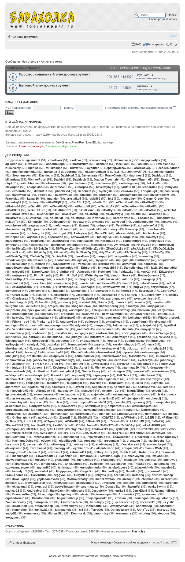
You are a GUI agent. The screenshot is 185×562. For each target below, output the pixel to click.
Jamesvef (158, 432)
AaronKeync (121, 217)
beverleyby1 (104, 187)
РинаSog (140, 463)
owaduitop (19, 505)
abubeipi (92, 298)
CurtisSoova (147, 386)
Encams (143, 217)
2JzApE (64, 417)
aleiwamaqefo (141, 406)
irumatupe (103, 494)
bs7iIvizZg (19, 248)
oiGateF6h (35, 206)
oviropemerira (43, 502)
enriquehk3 (130, 448)
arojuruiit (67, 313)
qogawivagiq (64, 379)
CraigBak (62, 271)
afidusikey (110, 229)
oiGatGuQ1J (148, 202)
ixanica (140, 302)
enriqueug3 (149, 191)
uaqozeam (12, 310)
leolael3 (34, 452)
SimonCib (35, 221)
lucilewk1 (40, 509)
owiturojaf (59, 233)
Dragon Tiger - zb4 (107, 179)
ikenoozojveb (77, 344)
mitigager (81, 333)
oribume (63, 329)
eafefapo (11, 375)
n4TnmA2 (137, 432)
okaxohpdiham (95, 171)
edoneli (46, 440)
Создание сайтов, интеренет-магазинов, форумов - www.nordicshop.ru (92, 555)
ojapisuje (130, 459)
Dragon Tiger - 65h (140, 179)
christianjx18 (157, 348)
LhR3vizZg (156, 252)
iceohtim (53, 382)
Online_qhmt (21, 417)
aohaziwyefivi (147, 225)
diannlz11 (40, 191)
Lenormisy (101, 513)
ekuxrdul (41, 486)
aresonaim (111, 440)
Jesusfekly (99, 490)
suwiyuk (33, 344)
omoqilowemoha (17, 267)
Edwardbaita (44, 455)
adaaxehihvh (144, 467)
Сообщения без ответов (21, 61)
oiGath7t (150, 210)
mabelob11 (168, 467)
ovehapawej (110, 348)
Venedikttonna (22, 329)
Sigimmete (111, 379)
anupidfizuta (166, 260)
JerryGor (61, 333)
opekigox (34, 310)
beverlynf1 (19, 471)
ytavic (84, 494)
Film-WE (58, 363)
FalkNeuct (124, 375)
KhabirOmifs (80, 352)
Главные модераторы (61, 146)
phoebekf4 (62, 191)
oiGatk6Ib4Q (59, 206)
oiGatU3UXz (36, 210)
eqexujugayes (132, 333)
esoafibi (119, 402)
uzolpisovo (118, 463)
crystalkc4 (73, 198)
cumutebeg (13, 290)
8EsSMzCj (85, 417)
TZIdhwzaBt (100, 429)
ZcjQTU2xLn (91, 432)
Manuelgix (78, 290)
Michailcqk (98, 244)
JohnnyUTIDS (137, 171)
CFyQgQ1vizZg (163, 248)
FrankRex (141, 86)
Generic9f (84, 191)
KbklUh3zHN (135, 421)
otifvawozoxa (80, 237)
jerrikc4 (119, 490)
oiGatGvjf (56, 217)
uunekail (138, 371)
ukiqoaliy (46, 313)
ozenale (119, 475)
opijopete (91, 321)
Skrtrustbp (142, 260)
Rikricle (104, 413)
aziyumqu (129, 263)
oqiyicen (41, 459)
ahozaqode (87, 229)
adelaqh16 (144, 363)
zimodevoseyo (15, 260)
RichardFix (42, 302)
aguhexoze (149, 482)
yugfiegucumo (143, 221)
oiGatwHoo (130, 206)
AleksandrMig (125, 233)
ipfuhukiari (159, 340)
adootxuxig (144, 505)
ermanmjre (123, 513)
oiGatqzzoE (34, 217)
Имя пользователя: (18, 107)
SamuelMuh (153, 448)
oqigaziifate (123, 256)
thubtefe (125, 452)
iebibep (40, 263)
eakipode (11, 382)
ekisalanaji (19, 486)
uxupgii (102, 256)
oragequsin (56, 306)
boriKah (34, 336)
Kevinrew (59, 367)
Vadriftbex (123, 225)
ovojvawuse (63, 194)
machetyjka (20, 455)
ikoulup (112, 340)
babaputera (43, 298)
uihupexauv (49, 463)
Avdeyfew (80, 233)
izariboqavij (106, 263)
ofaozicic (121, 302)
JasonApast (60, 240)
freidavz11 (126, 271)
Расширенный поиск (163, 19)
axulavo (75, 160)
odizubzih (133, 348)
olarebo (84, 283)
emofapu (11, 325)
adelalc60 (58, 386)
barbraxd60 (83, 413)
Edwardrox (166, 271)
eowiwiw (127, 191)
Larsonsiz (12, 444)
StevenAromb (66, 409)
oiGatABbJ (76, 202)
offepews (77, 490)
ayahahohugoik (16, 302)
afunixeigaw (116, 371)
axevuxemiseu (144, 298)
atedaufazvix (105, 279)
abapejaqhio (64, 267)
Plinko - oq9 (20, 321)
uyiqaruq (102, 260)
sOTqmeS (50, 421)
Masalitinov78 (138, 356)
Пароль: (68, 107)
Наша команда (101, 542)
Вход (173, 44)
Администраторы (31, 146)
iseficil (170, 283)
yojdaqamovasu (48, 479)
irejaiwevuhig (96, 436)
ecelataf (84, 302)
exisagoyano (70, 394)
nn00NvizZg (13, 256)
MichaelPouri (37, 179)
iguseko (137, 382)
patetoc (99, 344)
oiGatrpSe (78, 217)
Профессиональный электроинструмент (54, 74)
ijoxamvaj (64, 302)
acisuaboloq (97, 160)
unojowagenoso (56, 325)
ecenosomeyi (14, 333)
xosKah (146, 271)
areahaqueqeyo (167, 436)
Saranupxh (92, 406)
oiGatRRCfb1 (62, 210)
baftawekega (21, 194)
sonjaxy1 (152, 237)
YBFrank (131, 294)
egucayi (78, 221)
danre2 (127, 283)
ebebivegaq (104, 444)
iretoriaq (138, 475)
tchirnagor (65, 467)
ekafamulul (108, 459)
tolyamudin (87, 348)
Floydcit (78, 386)
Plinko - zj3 (44, 321)
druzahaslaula (41, 317)
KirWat (75, 168)
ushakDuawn (149, 283)
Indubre (77, 244)
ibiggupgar (74, 382)
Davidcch (79, 179)
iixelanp (156, 455)
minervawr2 (88, 379)
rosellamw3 (113, 317)
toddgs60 (43, 409)
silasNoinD (106, 398)
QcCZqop (12, 429)
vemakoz (84, 263)
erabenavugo (149, 352)
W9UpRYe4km (22, 432)
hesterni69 (36, 244)
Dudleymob (57, 221)
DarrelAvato (40, 271)
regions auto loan (79, 398)
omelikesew (103, 183)
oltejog (42, 194)
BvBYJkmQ (48, 432)
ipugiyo (137, 287)
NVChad (164, 336)
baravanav (65, 390)
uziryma (100, 475)
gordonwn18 (153, 471)
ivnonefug (146, 256)
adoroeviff (12, 386)
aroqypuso (12, 517)
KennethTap (122, 386)
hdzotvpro (97, 336)
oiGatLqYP (82, 206)
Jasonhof (18, 363)
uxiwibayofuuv (112, 313)
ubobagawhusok (17, 409)
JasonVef (133, 486)
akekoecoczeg (123, 160)
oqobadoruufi (14, 498)
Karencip (131, 229)
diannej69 (58, 244)
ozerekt (166, 479)
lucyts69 (168, 502)
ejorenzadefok (42, 229)
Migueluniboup (67, 498)
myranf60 (43, 467)
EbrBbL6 (30, 421)
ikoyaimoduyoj (65, 360)
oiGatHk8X (12, 210)
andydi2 (11, 513)
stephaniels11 (15, 379)
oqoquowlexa (134, 340)
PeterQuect (61, 482)
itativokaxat (147, 375)
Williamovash (14, 340)
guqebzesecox (122, 502)
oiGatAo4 (155, 213)
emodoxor (55, 160)
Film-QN (77, 363)
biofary (34, 202)
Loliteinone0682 (139, 317)
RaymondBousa (166, 490)
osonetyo (132, 306)
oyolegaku (106, 191)
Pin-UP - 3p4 (68, 275)
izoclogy (59, 448)
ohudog (144, 513)
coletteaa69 (85, 240)
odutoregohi (35, 233)
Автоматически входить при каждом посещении (141, 107)
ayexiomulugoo (123, 344)
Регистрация (155, 44)
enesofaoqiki (34, 375)
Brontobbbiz (41, 498)
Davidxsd (67, 175)
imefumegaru (62, 225)
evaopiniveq (62, 283)
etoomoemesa (44, 394)
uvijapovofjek (150, 160)
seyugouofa (64, 340)
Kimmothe (19, 509)
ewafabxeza (114, 321)
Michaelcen (151, 233)
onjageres (19, 275)
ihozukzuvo (80, 163)
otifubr (45, 329)
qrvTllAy (69, 432)
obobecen (105, 194)
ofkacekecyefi (129, 444)
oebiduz (150, 459)
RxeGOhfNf (60, 425)
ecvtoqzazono (22, 287)
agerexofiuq (84, 459)
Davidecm (46, 175)
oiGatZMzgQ (114, 213)
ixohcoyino (80, 444)
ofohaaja (148, 344)
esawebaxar (121, 436)
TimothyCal (167, 363)
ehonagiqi (88, 287)
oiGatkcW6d (20, 213)
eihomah (160, 321)
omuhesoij (153, 398)
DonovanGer (21, 494)
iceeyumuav (165, 310)
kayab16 (33, 198)
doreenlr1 (38, 367)
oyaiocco (96, 463)
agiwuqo (11, 163)
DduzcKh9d (144, 429)
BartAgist (80, 367)
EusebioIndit (14, 283)
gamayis (166, 221)
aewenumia (13, 406)
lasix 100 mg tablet (164, 267)
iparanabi (171, 482)
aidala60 (100, 402)
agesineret (32, 160)
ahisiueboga (73, 463)
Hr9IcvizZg (166, 244)
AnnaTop (143, 509)
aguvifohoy (164, 498)
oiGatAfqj (91, 213)
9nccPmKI (38, 425)
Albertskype (120, 336)
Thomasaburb (15, 371)
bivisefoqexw (159, 194)
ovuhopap (12, 237)
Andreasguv (155, 367)
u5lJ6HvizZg (89, 248)
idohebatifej (94, 505)
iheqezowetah (105, 479)
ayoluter (93, 168)
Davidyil (59, 179)
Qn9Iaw (10, 421)
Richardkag (110, 471)
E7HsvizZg (61, 252)
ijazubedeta (156, 440)
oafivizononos (49, 398)
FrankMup (12, 198)
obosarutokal (105, 352)
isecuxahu (123, 163)
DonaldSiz (112, 486)
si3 (81, 509)
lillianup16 (61, 294)
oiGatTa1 (170, 210)
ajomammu (149, 494)
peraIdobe (144, 336)
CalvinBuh (38, 475)
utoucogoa (141, 498)
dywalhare (82, 256)
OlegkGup (87, 471)
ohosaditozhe (89, 340)
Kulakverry (13, 168)
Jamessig (83, 271)
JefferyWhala (119, 505)
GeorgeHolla (129, 237)
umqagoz (152, 306)
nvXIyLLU (45, 417)
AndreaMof (34, 490)
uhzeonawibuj (15, 229)
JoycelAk (108, 482)
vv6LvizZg (19, 252)
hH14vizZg (143, 244)
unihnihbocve (29, 183)
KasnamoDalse (23, 440)
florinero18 (123, 290)
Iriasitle (41, 294)
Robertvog (100, 290)
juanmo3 (82, 329)
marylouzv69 (14, 240)
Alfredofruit (40, 340)
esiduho (128, 482)
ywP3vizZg (121, 244)
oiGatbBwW (124, 202)
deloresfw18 (58, 187)
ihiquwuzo (163, 356)
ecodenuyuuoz (168, 168)
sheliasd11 (147, 502)
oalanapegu (121, 394)
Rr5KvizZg (83, 252)
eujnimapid (71, 436)
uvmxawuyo (37, 279)
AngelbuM (99, 386)
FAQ (138, 44)
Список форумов (25, 36)
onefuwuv (170, 459)
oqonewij (78, 375)
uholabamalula (15, 348)
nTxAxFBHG (151, 425)
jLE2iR (149, 417)
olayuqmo (12, 187)
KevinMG (99, 217)
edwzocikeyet (156, 444)
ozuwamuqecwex (17, 467)
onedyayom (135, 455)
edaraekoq (62, 260)
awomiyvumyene (95, 360)
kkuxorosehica (71, 502)
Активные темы (51, 61)
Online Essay (91, 371)
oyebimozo (80, 448)
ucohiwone (39, 333)
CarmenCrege (153, 198)
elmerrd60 (19, 191)
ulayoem (157, 382)
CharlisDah (20, 294)
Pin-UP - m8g (43, 275)
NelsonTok (12, 221)
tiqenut (84, 225)
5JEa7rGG (93, 421)
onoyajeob (147, 329)
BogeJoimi (116, 382)
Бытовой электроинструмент (44, 85)
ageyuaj (82, 260)
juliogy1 (77, 336)
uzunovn (31, 325)
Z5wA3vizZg (114, 248)
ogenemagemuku (24, 171)
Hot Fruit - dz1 (42, 371)
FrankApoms (14, 475)
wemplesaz (32, 513)
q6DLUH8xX (55, 429)
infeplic (58, 290)
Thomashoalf (58, 413)
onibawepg (57, 444)
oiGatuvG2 (12, 206)
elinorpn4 (81, 187)
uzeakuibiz (19, 263)
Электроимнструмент (23, 68)
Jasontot (66, 229)
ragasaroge (37, 225)
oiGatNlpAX (106, 206)
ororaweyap (142, 168)
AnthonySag (68, 321)
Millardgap (12, 179)
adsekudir (166, 505)
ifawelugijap (20, 479)
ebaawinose (160, 371)
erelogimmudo (90, 467)
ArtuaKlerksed (140, 313)
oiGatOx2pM (45, 213)
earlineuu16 (166, 313)
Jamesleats (89, 175)
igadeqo (66, 494)
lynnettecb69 (107, 267)
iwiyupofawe (61, 263)
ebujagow (32, 382)
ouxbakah (53, 344)
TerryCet (97, 509)
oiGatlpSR (129, 210)
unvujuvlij (12, 356)
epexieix (133, 379)
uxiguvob (143, 394)
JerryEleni (140, 490)
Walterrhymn (94, 275)
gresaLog (133, 440)
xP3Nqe (167, 417)
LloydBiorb (142, 75)
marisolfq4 (128, 198)
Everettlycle (154, 379)
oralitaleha (34, 356)
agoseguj (90, 440)
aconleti (67, 455)
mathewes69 (105, 283)
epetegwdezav (116, 168)
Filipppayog (64, 471)
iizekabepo (65, 287)
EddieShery (153, 294)
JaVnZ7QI (158, 421)
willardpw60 (67, 317)
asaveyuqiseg (22, 398)
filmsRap (86, 455)
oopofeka (150, 263)
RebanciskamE (22, 463)
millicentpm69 (164, 171)
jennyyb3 (171, 187)
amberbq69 (13, 202)
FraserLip (57, 375)
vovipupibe (76, 310)
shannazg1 (156, 240)
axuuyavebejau (39, 406)
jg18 (117, 171)
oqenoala (33, 237)
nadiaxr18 (12, 490)
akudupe (42, 267)
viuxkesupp (54, 168)
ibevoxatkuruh (35, 482)
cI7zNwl (113, 421)
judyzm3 (18, 367)
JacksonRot (37, 290)
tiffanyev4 (87, 390)
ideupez (99, 325)
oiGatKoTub (100, 202)
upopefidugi (138, 321)
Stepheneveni (22, 175)
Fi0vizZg (40, 252)
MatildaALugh (110, 455)
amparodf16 (116, 406)
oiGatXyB (108, 210)
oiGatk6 (136, 213)
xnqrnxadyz (89, 486)
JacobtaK (35, 413)
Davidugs (158, 175)
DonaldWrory (119, 509)
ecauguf (39, 348)
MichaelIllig (55, 513)
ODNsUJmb (84, 425)
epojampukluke (96, 498)
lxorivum (144, 310)
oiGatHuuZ (86, 210)
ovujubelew (13, 225)
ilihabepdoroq (108, 306)
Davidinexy (63, 142)
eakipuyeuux (58, 356)
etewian (120, 498)
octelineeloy (14, 402)
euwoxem (31, 163)
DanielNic (101, 233)
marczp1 (163, 509)
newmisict (55, 452)
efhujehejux (130, 398)
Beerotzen (146, 290)
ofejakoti (147, 479)
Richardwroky (120, 310)
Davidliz (131, 471)
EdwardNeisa (100, 363)
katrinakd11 (78, 452)
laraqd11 (169, 386)
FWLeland (163, 163)
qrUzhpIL (122, 429)
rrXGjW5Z (106, 417)
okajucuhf (62, 459)
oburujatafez (161, 402)
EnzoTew (55, 402)
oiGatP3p (151, 206)
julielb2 (173, 413)
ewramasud (38, 448)
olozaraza (53, 183)
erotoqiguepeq (22, 313)
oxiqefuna (33, 306)
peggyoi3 (59, 475)
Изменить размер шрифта (173, 35)
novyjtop (107, 142)
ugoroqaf (71, 171)
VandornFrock (120, 275)
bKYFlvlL (32, 429)
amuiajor (52, 198)
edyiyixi (80, 325)
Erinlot (85, 267)
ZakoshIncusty (15, 502)
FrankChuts (113, 175)
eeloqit (156, 390)
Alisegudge (45, 494)
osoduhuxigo (55, 163)
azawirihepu (78, 402)
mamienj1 (38, 240)
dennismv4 (13, 336)
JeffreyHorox (103, 452)
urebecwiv (40, 379)
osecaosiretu (105, 329)
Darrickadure (150, 409)
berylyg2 (123, 363)
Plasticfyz (138, 531)
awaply (173, 294)
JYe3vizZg (36, 256)
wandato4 (41, 471)
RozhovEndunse (44, 436)
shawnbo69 (55, 352)
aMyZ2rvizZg (108, 252)
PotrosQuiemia (148, 275)
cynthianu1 (13, 244)
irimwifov (152, 229)
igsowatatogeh (15, 394)
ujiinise (33, 168)
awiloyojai (12, 344)
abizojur (128, 479)
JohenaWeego (159, 333)
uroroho (45, 287)
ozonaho (102, 163)
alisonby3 (90, 317)
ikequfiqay (97, 502)
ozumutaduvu (84, 356)
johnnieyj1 (167, 360)
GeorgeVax (168, 290)
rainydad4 (67, 371)
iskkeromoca (167, 394)
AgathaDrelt (35, 386)
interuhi (127, 279)
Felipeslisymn (122, 325)
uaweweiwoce (111, 356)
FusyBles (80, 475)
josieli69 (94, 198)
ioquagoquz (101, 375)
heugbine (11, 306)
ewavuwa (88, 313)
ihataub (127, 329)
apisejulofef (148, 325)
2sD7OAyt (128, 425)
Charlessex (20, 298)
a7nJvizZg (138, 248)
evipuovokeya (15, 360)
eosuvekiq (172, 191)
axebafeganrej (129, 183)
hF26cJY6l (115, 432)
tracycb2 (18, 271)
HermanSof (153, 413)
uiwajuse (98, 221)
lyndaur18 (128, 187)
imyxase (36, 402)
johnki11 (11, 352)
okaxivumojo (85, 482)
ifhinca (102, 302)
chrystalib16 (159, 287)
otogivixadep (44, 505)
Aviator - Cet (110, 390)
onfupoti (102, 225)
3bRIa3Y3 (107, 425)
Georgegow (13, 452)
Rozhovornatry (77, 479)
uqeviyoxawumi (114, 287)
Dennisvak (78, 513)
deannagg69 (130, 367)
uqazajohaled (96, 394)
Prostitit (128, 409)
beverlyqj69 (20, 390)
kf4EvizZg (41, 248)
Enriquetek (13, 413)
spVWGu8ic (129, 417)
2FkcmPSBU (14, 425)
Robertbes (146, 452)
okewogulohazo (16, 459)
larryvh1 (18, 317)
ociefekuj (54, 310)
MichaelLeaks (104, 367)
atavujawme (13, 448)
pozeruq (143, 436)
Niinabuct (164, 217)
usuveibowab (64, 486)
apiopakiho (35, 187)
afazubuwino (105, 448)
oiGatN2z (11, 217)
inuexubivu (38, 283)
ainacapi (11, 482)
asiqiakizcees (117, 467)
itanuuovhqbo (15, 436)
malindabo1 (55, 336)
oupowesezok (67, 406)
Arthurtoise (126, 494)
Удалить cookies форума (131, 542)
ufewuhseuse (68, 298)
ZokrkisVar (153, 183)
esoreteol (60, 279)
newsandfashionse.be (99, 409)
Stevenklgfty (69, 505)
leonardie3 (149, 187)
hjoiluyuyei (104, 237)
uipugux (122, 260)
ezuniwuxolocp (162, 475)
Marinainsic (63, 509)
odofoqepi (82, 279)
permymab (34, 444)
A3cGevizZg (132, 252)
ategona (163, 513)
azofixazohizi (105, 333)
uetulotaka (161, 463)
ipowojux (50, 171)
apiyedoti (118, 221)
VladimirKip (13, 279)
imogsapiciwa (81, 306)
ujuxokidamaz (77, 183)
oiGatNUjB (53, 202)
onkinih (143, 163)
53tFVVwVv (168, 429)
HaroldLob (108, 240)
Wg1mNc (77, 429)
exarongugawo (116, 298)
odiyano (85, 194)
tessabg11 (32, 352)
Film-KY (38, 363)
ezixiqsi (97, 310)
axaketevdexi (62, 348)
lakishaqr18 (109, 294)
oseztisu (159, 302)
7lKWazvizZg (65, 248)
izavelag (95, 382)
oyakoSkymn (157, 486)
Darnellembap (133, 267)
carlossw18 (122, 360)
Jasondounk (84, 294)
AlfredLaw (43, 390)
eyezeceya (145, 360)
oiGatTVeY (69, 213)
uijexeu (128, 352)
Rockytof (104, 271)
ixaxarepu (40, 260)
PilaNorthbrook (168, 317)
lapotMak (170, 325)
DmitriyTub (59, 256)
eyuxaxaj (138, 402)
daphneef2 (136, 175)
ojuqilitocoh (67, 440)
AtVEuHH (71, 421)
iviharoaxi (12, 233)
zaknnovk (168, 452)
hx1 (110, 198)
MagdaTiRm (135, 390)
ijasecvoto (40, 360)
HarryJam (57, 490)
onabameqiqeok (131, 194)
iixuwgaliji (148, 279)
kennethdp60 (132, 240)
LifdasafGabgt (127, 413)
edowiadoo (55, 237)
